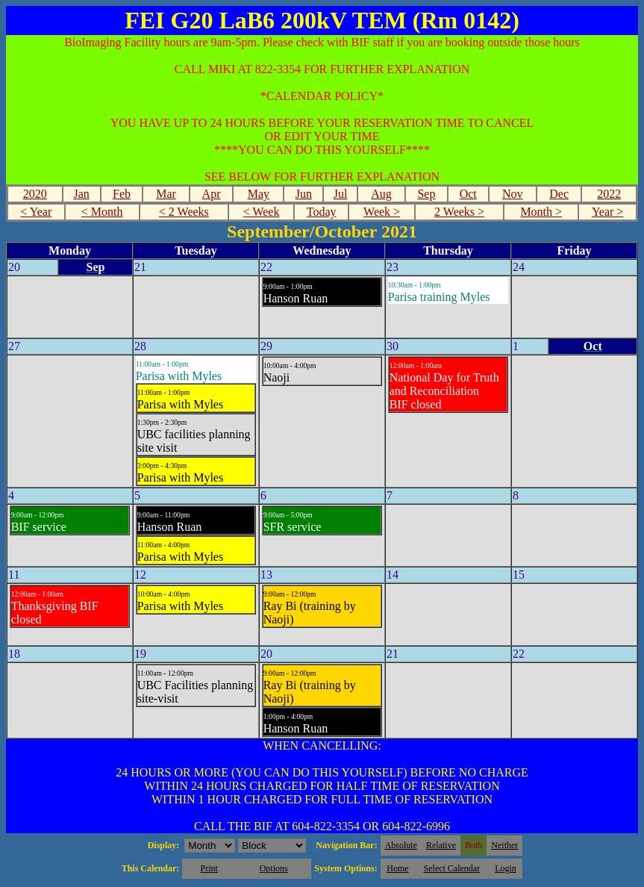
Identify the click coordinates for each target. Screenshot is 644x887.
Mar (166, 193)
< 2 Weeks (184, 211)
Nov (512, 193)
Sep (426, 193)
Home (397, 868)
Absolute (401, 845)
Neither (504, 845)
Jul (341, 193)
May (258, 193)
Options (274, 868)
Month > (541, 211)
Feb (122, 193)
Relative (441, 845)
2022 (609, 193)
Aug (381, 193)
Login (505, 868)
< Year (35, 211)
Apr (211, 193)
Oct (468, 193)
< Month (102, 211)
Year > (608, 211)
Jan (81, 193)
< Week (261, 211)
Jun (304, 193)
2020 (35, 193)
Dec (559, 193)
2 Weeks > (459, 211)
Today (322, 211)
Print (208, 868)
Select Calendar (452, 868)
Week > (381, 211)
